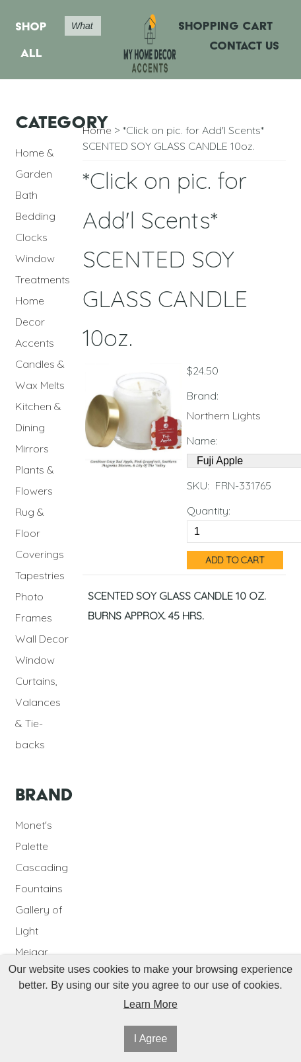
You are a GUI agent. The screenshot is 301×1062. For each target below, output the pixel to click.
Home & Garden (34, 163)
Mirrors (32, 448)
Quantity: (208, 510)
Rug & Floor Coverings (39, 533)
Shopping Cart (225, 25)
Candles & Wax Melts (40, 374)
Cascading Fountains (41, 878)
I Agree (151, 1038)
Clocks (31, 237)
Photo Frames (33, 607)
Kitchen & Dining (38, 417)
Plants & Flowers (34, 480)
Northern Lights (224, 415)
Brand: (202, 395)
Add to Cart (235, 560)
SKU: (198, 485)
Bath (26, 194)
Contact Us (244, 45)
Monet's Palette (33, 835)
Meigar (31, 951)
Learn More (150, 1004)
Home (97, 130)
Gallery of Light (39, 920)
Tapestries (40, 575)
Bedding (35, 216)
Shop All (31, 39)
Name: (202, 440)
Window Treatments (42, 269)
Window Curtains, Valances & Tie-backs (38, 702)
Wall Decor (42, 638)
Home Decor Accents (34, 321)
